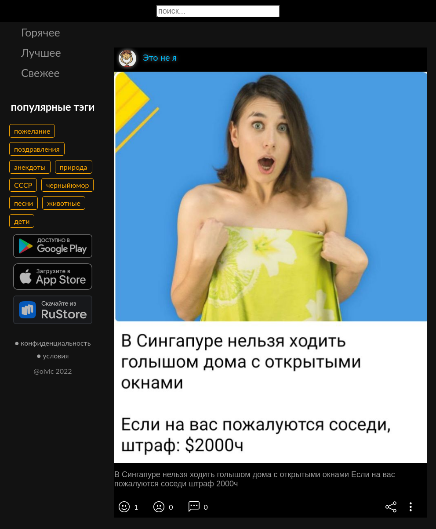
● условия (53, 355)
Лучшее (41, 52)
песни (23, 203)
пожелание (32, 131)
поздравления (37, 149)
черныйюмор (67, 185)
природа (73, 167)
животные (63, 203)
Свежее (40, 72)
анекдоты (30, 167)
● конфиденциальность (53, 343)
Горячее (40, 32)
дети (21, 221)
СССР (23, 185)
